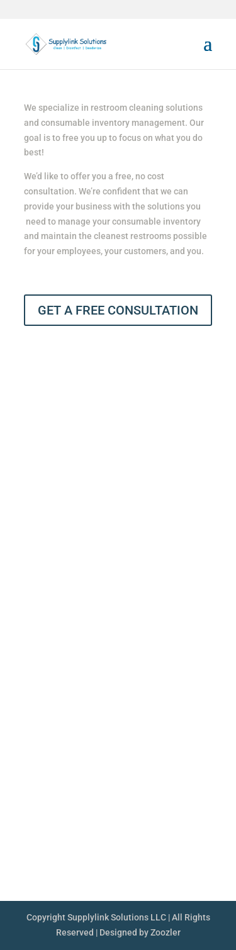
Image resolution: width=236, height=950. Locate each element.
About (201, 642)
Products (193, 666)
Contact (197, 714)
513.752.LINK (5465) (95, 819)
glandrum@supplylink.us (100, 843)
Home (201, 618)
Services (194, 690)
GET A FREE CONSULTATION (118, 310)
